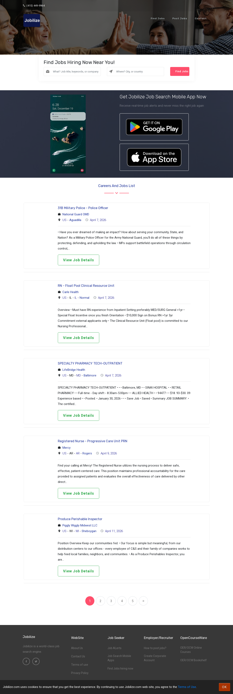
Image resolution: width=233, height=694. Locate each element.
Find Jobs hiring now (120, 668)
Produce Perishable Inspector (80, 519)
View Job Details (78, 260)
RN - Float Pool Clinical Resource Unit (86, 286)
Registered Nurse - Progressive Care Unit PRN (92, 441)
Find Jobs (158, 18)
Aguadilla (75, 220)
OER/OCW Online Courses (191, 650)
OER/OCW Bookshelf (193, 660)
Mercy (66, 448)
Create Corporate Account (155, 658)
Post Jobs (179, 18)
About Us (77, 648)
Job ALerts (114, 648)
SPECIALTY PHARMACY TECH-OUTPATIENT (90, 363)
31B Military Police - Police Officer (83, 208)
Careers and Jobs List (116, 186)
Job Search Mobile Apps (119, 658)
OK (224, 687)
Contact (201, 18)
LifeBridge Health (73, 370)
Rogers (87, 453)
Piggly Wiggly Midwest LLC (79, 525)
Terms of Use (187, 687)
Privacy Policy (80, 673)
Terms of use (79, 664)
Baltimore (90, 375)
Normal (84, 298)
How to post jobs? (155, 648)
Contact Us (78, 656)
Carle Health (70, 292)
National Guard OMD (75, 214)
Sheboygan (89, 531)
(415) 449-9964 (34, 5)
